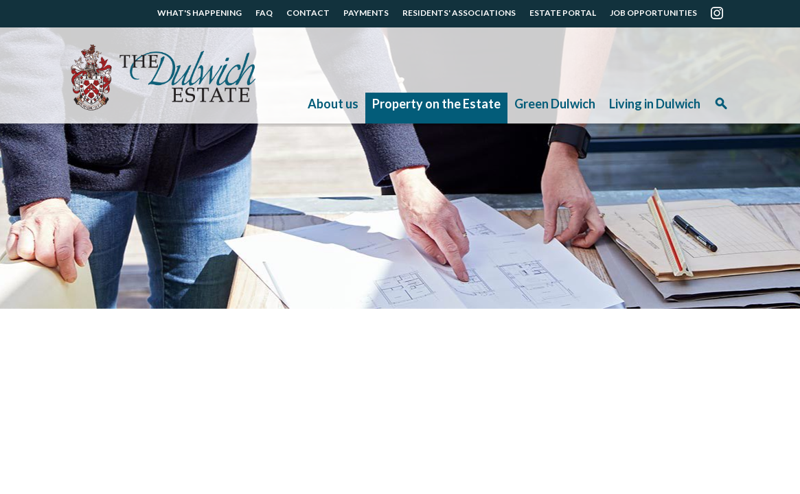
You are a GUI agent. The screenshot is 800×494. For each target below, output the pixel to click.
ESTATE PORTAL (562, 13)
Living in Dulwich (654, 103)
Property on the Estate (436, 103)
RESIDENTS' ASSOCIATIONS (459, 13)
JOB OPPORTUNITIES (653, 13)
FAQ (264, 13)
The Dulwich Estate (163, 77)
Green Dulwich (554, 103)
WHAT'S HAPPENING (199, 13)
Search (721, 108)
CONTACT (308, 13)
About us (333, 103)
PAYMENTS (366, 13)
